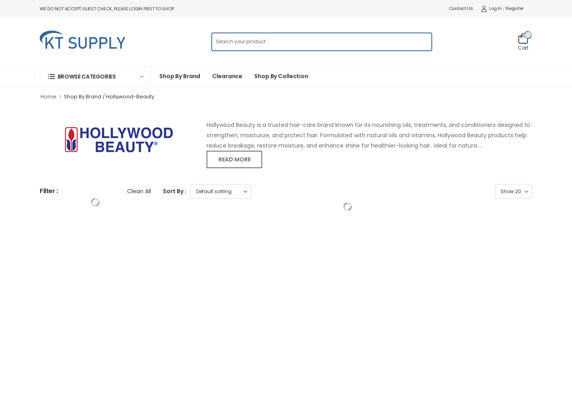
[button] (95, 76)
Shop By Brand (179, 76)
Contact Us (461, 8)
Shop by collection (281, 76)
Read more (234, 159)
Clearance (227, 76)
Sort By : (174, 191)
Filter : (49, 191)
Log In (491, 8)
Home (48, 96)
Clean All (139, 191)
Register (515, 8)
